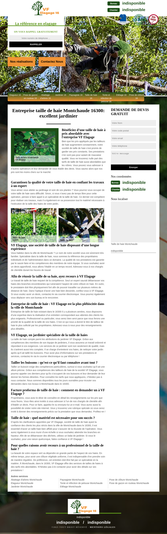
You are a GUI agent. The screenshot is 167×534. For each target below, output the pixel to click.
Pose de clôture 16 (136, 96)
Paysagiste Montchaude (72, 479)
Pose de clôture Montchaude (123, 479)
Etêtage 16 (121, 95)
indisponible (108, 3)
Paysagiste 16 (76, 95)
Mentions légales (102, 528)
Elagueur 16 (15, 95)
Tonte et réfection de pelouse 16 (106, 97)
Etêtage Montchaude (70, 486)
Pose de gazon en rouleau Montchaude (129, 483)
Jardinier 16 (60, 95)
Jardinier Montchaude (22, 486)
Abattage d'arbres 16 (45, 96)
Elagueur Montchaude (22, 483)
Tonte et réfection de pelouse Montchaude (81, 483)
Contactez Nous (52, 61)
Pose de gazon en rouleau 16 (30, 96)
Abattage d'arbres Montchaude (26, 479)
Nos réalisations (21, 61)
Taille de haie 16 (91, 96)
